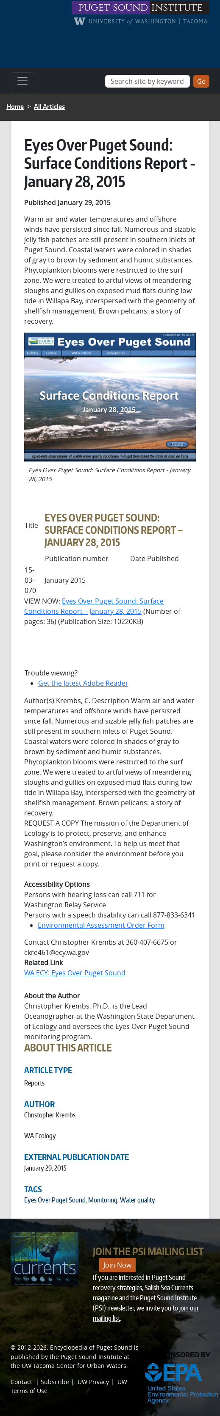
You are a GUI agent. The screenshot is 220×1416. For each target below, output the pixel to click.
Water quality (137, 1200)
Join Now (117, 1265)
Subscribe (55, 1382)
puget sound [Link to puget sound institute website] (113, 7)
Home (15, 106)
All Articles (49, 106)
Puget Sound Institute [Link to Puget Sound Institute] (91, 1357)
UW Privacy (93, 1382)
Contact (21, 1382)
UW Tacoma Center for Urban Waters (74, 1366)
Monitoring (102, 1200)
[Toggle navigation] (22, 80)
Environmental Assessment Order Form (101, 925)
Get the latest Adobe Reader (83, 683)
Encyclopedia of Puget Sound (91, 1347)
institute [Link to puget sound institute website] (177, 7)
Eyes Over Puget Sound (55, 1200)
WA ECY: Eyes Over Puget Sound (74, 972)
